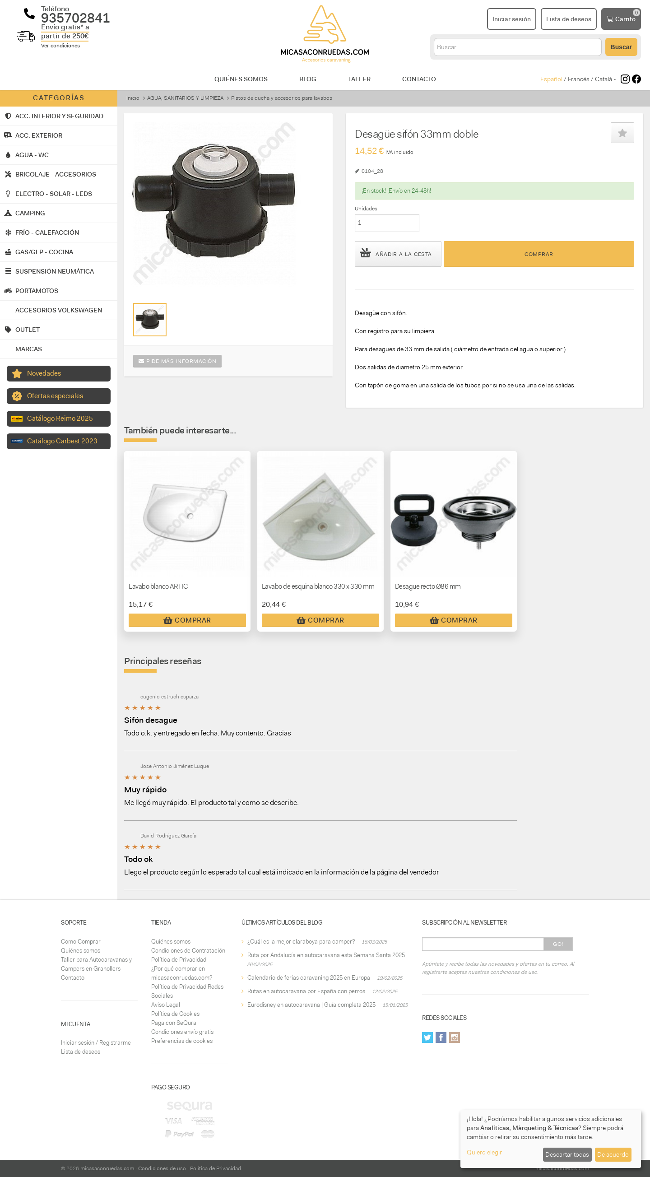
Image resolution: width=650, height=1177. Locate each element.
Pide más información (177, 361)
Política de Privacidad (178, 959)
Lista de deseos (80, 1052)
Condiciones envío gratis (182, 1032)
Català (603, 79)
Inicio (132, 98)
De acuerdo (613, 1154)
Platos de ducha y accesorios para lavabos (281, 98)
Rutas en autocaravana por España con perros (306, 991)
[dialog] (550, 1139)
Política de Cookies (175, 1014)
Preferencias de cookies (182, 1041)
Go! (558, 944)
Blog (307, 79)
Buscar (621, 47)
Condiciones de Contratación (188, 950)
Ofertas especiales (55, 395)
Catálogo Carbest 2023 (62, 441)
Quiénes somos (241, 79)
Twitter (427, 1037)
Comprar (539, 254)
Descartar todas (567, 1154)
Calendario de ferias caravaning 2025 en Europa (308, 978)
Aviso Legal (165, 1005)
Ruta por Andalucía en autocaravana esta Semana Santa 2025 (326, 955)
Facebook (441, 1037)
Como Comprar (81, 941)
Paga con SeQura (173, 1023)
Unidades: (367, 208)
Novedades (44, 373)
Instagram (454, 1037)
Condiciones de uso (162, 1168)
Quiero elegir (484, 1152)
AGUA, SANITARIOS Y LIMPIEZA (185, 98)
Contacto (419, 79)
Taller (359, 79)
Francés (579, 79)
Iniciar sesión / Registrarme (96, 1043)
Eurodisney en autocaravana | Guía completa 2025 (311, 1005)
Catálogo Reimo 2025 (60, 418)
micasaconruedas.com (107, 1168)
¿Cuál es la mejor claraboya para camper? (301, 941)
